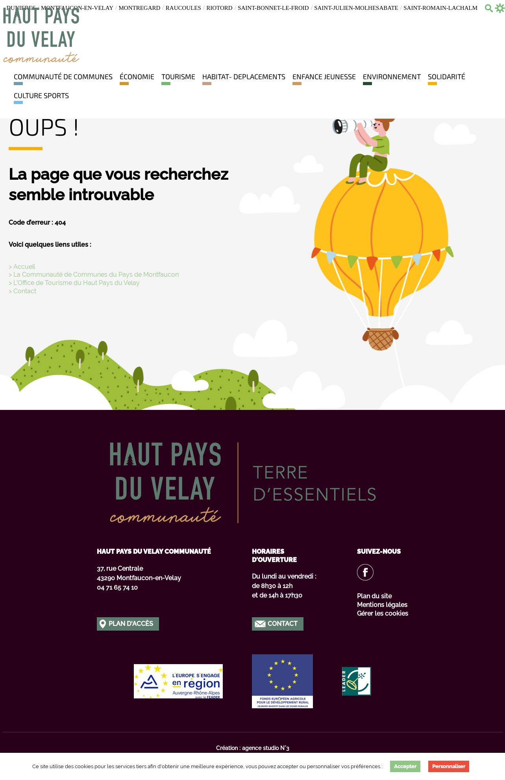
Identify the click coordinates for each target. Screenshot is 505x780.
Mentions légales (382, 605)
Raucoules (183, 8)
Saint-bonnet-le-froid (273, 8)
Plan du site (374, 596)
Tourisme (178, 76)
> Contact (22, 291)
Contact (283, 623)
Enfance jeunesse (324, 76)
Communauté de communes (63, 76)
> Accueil (22, 266)
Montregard (140, 8)
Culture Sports (41, 95)
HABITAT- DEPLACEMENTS (243, 76)
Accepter (405, 766)
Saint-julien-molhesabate (356, 8)
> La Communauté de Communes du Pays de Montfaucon (94, 274)
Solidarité (446, 76)
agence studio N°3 (265, 748)
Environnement (392, 76)
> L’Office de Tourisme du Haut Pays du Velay (74, 283)
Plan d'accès (131, 623)
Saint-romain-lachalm (440, 8)
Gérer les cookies (382, 613)
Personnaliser (448, 766)
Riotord (219, 8)
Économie (137, 76)
